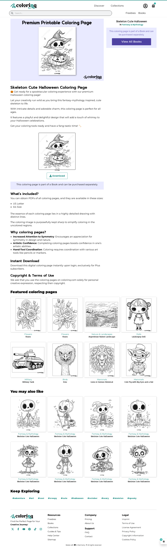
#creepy (52, 498)
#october (92, 498)
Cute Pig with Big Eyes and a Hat (138, 382)
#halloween (77, 498)
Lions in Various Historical (102, 382)
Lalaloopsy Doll (139, 337)
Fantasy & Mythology (133, 24)
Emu (65, 382)
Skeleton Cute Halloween (28, 436)
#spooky (131, 498)
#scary (105, 498)
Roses (28, 337)
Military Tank (28, 382)
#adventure (18, 498)
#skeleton (118, 498)
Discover (99, 6)
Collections (117, 6)
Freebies (131, 13)
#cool (41, 498)
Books (142, 13)
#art (31, 498)
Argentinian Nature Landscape (102, 337)
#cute (64, 498)
